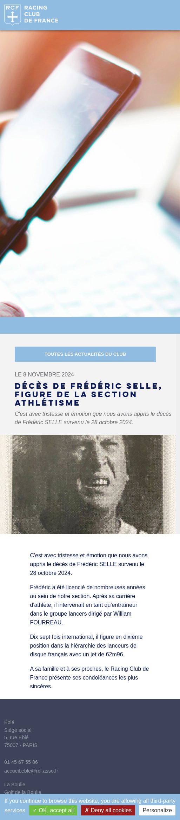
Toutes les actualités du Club (85, 354)
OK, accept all (53, 810)
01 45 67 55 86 (21, 762)
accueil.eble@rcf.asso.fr (31, 771)
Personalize (157, 810)
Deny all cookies (108, 810)
